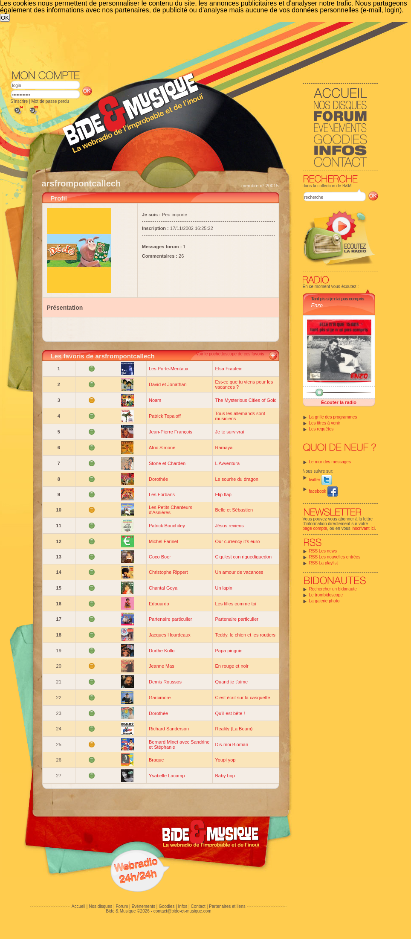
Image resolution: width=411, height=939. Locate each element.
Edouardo (159, 603)
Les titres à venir (324, 423)
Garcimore (160, 697)
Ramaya (223, 447)
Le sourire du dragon (236, 479)
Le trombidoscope (326, 595)
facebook (323, 491)
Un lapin (223, 587)
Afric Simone (162, 447)
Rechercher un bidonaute (333, 589)
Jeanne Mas (161, 666)
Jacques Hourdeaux (170, 634)
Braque (156, 759)
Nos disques (100, 906)
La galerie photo (324, 601)
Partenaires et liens (227, 906)
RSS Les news (323, 551)
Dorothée (158, 479)
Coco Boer (160, 556)
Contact (198, 906)
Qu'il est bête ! (230, 713)
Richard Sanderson (169, 728)
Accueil (78, 906)
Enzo (317, 305)
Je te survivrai (229, 431)
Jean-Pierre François (170, 431)
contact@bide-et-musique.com (182, 911)
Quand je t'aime (231, 681)
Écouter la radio (338, 402)
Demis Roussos (165, 681)
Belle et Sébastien (234, 509)
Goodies (166, 906)
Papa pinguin (228, 650)
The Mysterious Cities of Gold (245, 400)
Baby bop (224, 775)
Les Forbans (162, 494)
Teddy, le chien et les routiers (245, 634)
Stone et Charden (167, 463)
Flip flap (223, 494)
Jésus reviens (229, 525)
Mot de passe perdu (50, 101)
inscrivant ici (363, 528)
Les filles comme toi (235, 603)
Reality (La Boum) (233, 728)
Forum (122, 906)
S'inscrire (19, 101)
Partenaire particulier (170, 619)
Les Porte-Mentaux (168, 368)
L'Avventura (227, 463)
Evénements (143, 906)
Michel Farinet (163, 541)
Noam (155, 400)
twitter (320, 479)
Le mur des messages (330, 461)
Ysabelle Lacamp (167, 775)
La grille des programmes (333, 417)
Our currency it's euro (237, 541)
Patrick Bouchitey (167, 525)
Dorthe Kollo (162, 650)
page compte (315, 528)
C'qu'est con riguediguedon (243, 556)
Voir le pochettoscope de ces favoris (230, 354)
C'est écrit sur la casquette (242, 697)
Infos (183, 906)
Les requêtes (321, 429)
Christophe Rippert (168, 572)
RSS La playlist (323, 563)
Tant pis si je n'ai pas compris (337, 298)
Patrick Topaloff (165, 416)
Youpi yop (225, 759)
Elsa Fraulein (228, 368)
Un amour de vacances (239, 572)
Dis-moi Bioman (231, 744)
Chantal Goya (163, 587)
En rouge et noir (231, 666)
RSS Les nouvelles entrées (335, 557)
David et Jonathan (168, 384)
